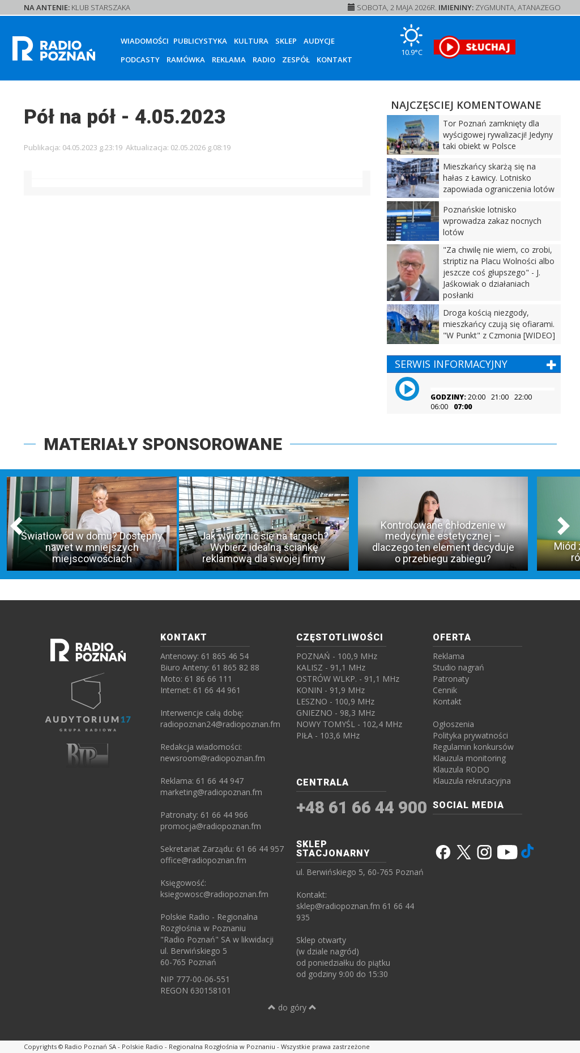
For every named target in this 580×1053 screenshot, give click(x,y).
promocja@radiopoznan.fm (210, 826)
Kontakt (334, 59)
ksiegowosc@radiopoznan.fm (214, 894)
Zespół (296, 59)
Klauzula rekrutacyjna (472, 780)
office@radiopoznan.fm (203, 860)
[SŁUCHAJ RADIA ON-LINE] (474, 47)
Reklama (229, 59)
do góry (292, 1007)
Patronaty (451, 678)
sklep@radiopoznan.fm (338, 906)
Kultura (251, 41)
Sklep (286, 41)
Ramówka (186, 59)
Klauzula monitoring (469, 758)
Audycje (319, 41)
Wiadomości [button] (145, 41)
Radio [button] (264, 59)
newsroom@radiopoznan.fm (212, 758)
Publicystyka (200, 41)
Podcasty (140, 59)
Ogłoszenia (453, 724)
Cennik (445, 690)
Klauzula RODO (461, 769)
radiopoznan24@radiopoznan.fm (220, 724)
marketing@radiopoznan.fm (211, 792)
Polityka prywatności (470, 735)
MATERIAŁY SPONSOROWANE (163, 444)
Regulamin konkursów (473, 746)
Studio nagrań (458, 667)
